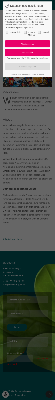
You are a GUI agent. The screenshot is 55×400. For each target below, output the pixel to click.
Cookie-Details (38, 74)
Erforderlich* (13, 32)
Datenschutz (16, 74)
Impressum (26, 74)
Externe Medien (29, 33)
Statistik (43, 32)
